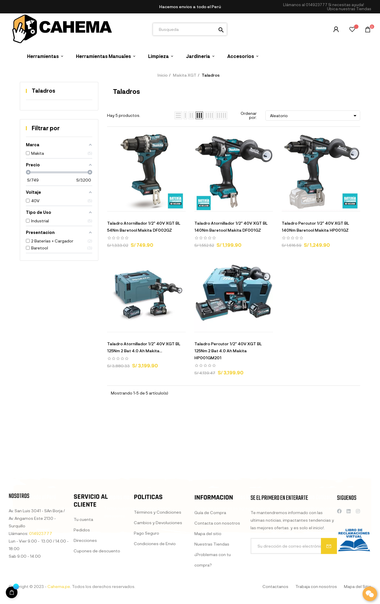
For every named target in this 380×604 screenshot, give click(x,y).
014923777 (316, 4)
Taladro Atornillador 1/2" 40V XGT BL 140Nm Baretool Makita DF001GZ (231, 227)
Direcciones (85, 591)
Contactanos (275, 586)
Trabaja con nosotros (316, 586)
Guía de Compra (210, 573)
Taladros (43, 90)
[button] (349, 9)
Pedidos (82, 580)
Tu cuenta (83, 570)
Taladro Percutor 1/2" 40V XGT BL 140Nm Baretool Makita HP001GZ (315, 227)
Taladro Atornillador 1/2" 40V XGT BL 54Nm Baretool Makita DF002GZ (143, 227)
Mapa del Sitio (357, 586)
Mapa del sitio (207, 594)
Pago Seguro (146, 590)
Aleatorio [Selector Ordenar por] (314, 115)
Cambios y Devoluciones (158, 579)
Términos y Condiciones (157, 569)
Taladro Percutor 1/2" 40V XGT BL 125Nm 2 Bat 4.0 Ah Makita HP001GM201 (228, 350)
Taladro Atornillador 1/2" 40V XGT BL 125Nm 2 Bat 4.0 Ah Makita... (143, 347)
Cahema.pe (58, 586)
